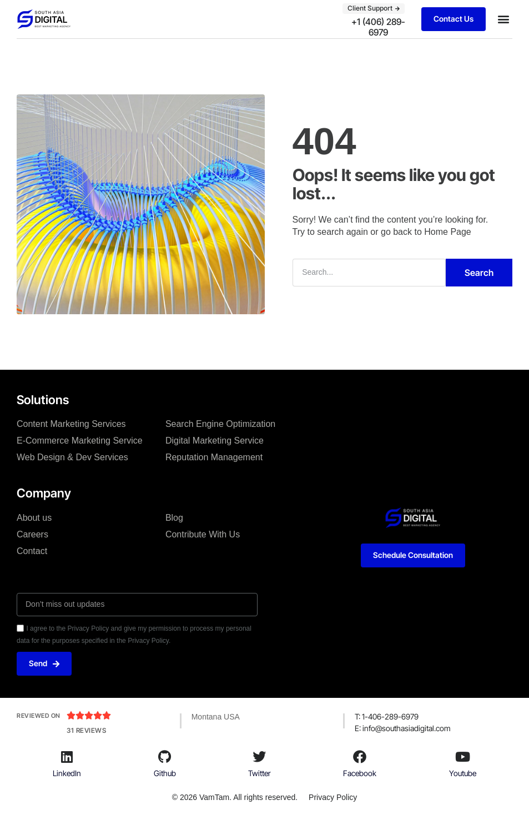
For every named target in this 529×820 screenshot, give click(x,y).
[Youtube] (462, 756)
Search (479, 272)
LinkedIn (67, 773)
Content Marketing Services (71, 424)
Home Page (447, 232)
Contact (32, 551)
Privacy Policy (333, 797)
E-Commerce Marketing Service (80, 440)
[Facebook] (359, 756)
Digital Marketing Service (214, 440)
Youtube (462, 773)
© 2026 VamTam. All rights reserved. (235, 797)
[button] (503, 19)
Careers (32, 534)
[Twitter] (259, 756)
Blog (174, 517)
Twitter (259, 773)
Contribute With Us (202, 534)
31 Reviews (86, 730)
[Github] (165, 756)
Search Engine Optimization (220, 424)
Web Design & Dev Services (72, 457)
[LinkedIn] (67, 756)
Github (165, 773)
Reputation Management (214, 457)
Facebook (359, 773)
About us (34, 517)
